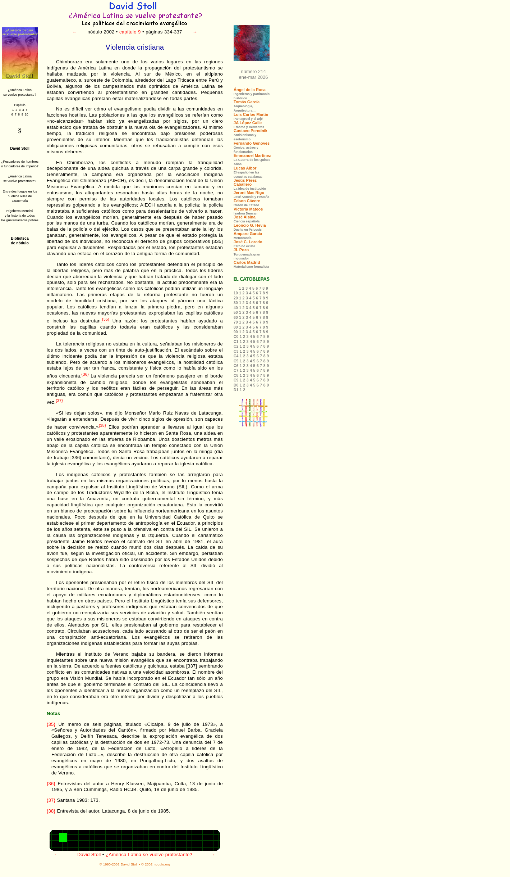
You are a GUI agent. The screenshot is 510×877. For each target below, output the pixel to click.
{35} (105, 319)
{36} (85, 374)
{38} (102, 425)
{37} (59, 400)
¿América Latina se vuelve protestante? (149, 854)
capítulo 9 (130, 32)
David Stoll (89, 854)
